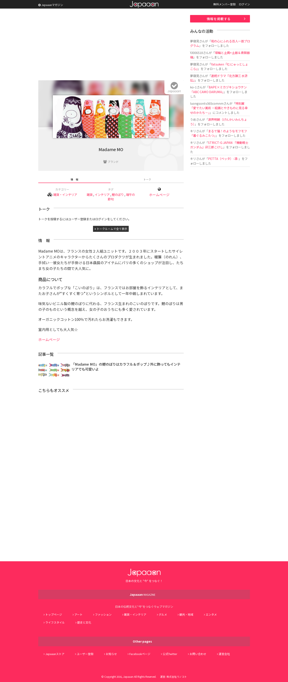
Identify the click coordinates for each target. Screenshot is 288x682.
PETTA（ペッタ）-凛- (223, 158)
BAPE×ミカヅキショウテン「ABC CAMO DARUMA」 (218, 89)
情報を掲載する (219, 18)
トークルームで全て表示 (111, 229)
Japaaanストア (54, 654)
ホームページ (159, 194)
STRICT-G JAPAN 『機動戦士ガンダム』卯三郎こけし (219, 144)
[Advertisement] (111, 45)
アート (78, 614)
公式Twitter (170, 654)
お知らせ (111, 654)
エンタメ (211, 614)
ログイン (244, 4)
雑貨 (90, 194)
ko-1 (193, 87)
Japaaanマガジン (50, 5)
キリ (193, 131)
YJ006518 (196, 52)
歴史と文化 (84, 622)
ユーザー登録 (85, 654)
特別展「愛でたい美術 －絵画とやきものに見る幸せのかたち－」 (219, 108)
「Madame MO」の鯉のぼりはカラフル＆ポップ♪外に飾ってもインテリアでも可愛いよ (125, 367)
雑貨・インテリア (65, 194)
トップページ (53, 614)
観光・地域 (186, 614)
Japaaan (144, 4)
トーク (147, 179)
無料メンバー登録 (224, 4)
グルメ (163, 614)
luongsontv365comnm (206, 103)
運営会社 (224, 654)
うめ (193, 119)
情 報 (74, 179)
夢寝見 (194, 41)
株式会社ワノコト (177, 676)
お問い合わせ (198, 654)
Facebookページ (139, 654)
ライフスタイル (55, 622)
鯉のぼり (118, 194)
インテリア (102, 194)
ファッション (103, 614)
